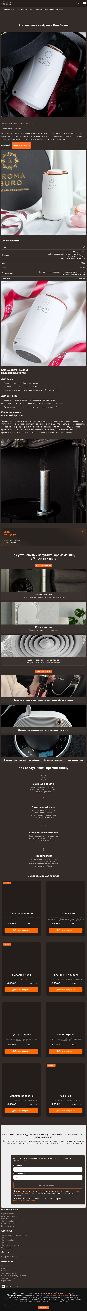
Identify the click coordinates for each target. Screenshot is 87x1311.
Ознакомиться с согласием (24, 1201)
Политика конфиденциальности (13, 1276)
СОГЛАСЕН (43, 1307)
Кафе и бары (6, 1219)
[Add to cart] (21, 145)
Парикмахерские (8, 1214)
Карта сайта (6, 1281)
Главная (6, 9)
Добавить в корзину (21, 935)
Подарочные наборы (9, 1257)
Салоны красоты (7, 1224)
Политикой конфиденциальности (54, 1295)
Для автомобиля (7, 1221)
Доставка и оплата (8, 1273)
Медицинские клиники (9, 1216)
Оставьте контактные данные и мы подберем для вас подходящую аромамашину (42, 1159)
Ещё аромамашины (8, 1226)
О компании (6, 1266)
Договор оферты (8, 1278)
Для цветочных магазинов (11, 1245)
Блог (3, 1268)
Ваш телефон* (19, 1173)
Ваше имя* (17, 1165)
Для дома (5, 1238)
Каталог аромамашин (22, 9)
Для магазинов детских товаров (14, 1235)
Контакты (5, 1271)
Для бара (5, 1243)
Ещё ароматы (6, 1248)
